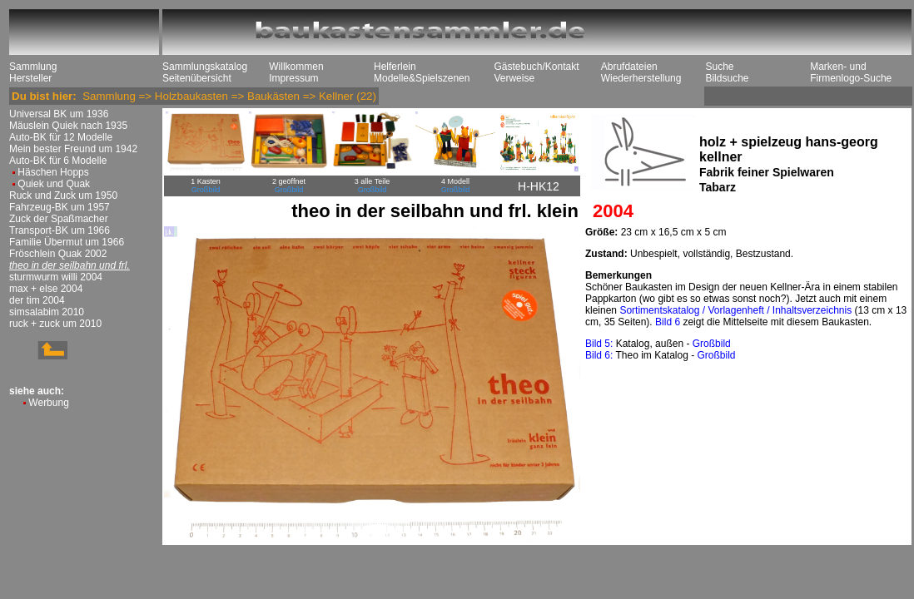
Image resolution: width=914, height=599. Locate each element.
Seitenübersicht (196, 78)
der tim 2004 (37, 300)
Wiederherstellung (641, 78)
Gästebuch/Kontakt (536, 66)
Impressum (293, 78)
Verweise (514, 78)
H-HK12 (538, 186)
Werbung (48, 402)
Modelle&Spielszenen (421, 78)
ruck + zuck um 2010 (55, 323)
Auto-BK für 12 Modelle (60, 137)
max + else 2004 (45, 289)
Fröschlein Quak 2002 (58, 254)
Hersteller (30, 78)
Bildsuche (726, 78)
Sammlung (33, 66)
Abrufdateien (629, 66)
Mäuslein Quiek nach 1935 (68, 125)
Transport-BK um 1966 (59, 230)
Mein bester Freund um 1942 (73, 149)
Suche (719, 66)
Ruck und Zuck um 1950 (63, 195)
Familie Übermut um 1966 (66, 242)
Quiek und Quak (53, 184)
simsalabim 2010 (46, 312)
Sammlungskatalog (204, 66)
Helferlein (395, 66)
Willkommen (296, 66)
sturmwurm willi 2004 (55, 277)
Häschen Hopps (52, 172)
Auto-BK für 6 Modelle (58, 160)
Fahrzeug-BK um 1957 (59, 207)
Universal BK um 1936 (58, 114)
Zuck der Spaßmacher (58, 219)
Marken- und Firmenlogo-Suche (851, 72)
